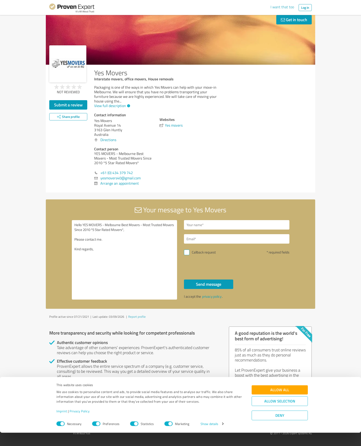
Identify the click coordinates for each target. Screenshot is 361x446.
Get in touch (294, 20)
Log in (305, 7)
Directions (108, 139)
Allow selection (279, 414)
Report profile (137, 317)
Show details (209, 437)
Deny (279, 428)
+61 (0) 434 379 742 (116, 172)
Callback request (204, 252)
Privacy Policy (80, 424)
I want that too (282, 6)
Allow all (279, 403)
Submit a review (68, 105)
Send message (208, 284)
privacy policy (211, 296)
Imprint (61, 424)
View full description (111, 105)
